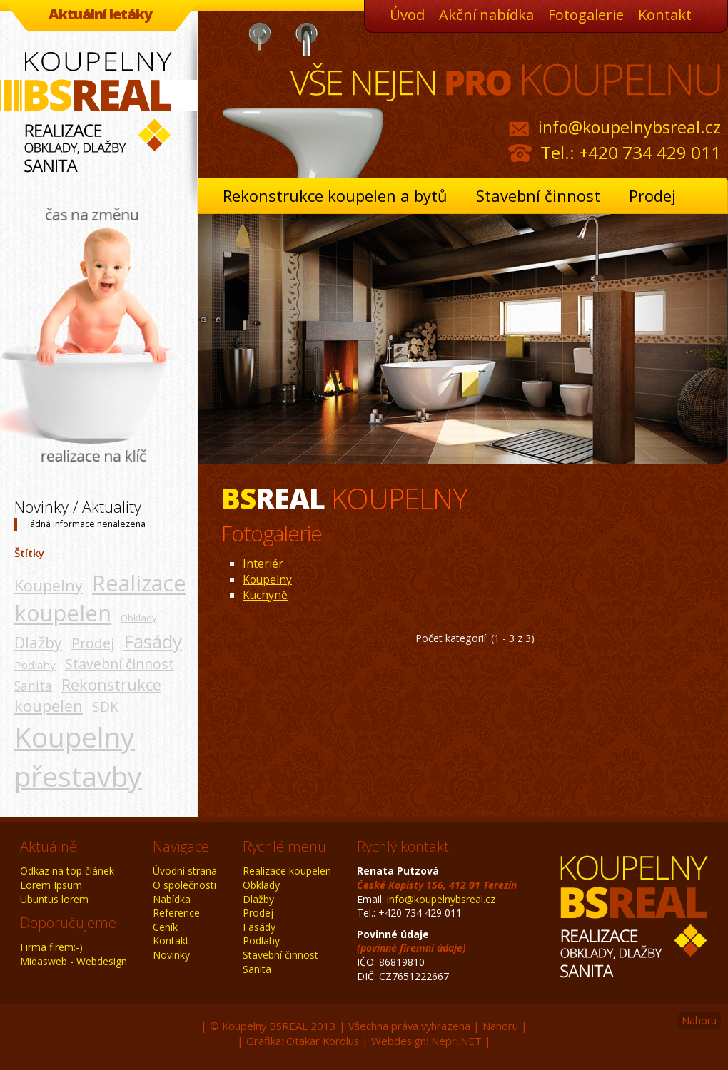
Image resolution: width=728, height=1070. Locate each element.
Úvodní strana (185, 870)
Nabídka (172, 899)
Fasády (152, 641)
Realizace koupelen (100, 598)
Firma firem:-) (51, 947)
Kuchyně (265, 595)
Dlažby (38, 642)
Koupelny (48, 585)
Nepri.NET (456, 1041)
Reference (176, 912)
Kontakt (665, 14)
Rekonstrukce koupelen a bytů (335, 195)
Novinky (171, 955)
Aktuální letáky (100, 14)
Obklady (139, 617)
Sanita (33, 685)
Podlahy (35, 665)
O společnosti (184, 885)
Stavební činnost (538, 195)
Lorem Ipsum (51, 885)
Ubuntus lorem (54, 899)
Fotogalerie (586, 14)
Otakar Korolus (322, 1041)
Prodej (652, 195)
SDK (105, 706)
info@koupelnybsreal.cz (629, 127)
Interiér (263, 563)
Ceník (165, 927)
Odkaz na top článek (67, 870)
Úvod (407, 14)
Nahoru (699, 1020)
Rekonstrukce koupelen (87, 695)
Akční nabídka (486, 14)
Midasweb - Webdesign (73, 961)
